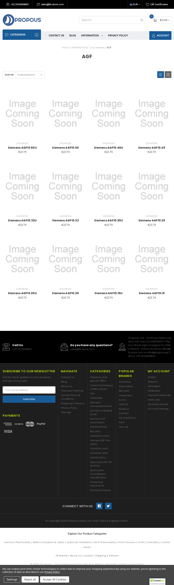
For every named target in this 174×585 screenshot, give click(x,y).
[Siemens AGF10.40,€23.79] (152, 113)
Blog (72, 35)
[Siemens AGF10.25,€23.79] (152, 186)
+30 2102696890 (17, 4)
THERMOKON (98, 426)
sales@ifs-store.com (50, 4)
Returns (152, 381)
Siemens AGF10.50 (65, 148)
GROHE (123, 404)
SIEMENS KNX (99, 448)
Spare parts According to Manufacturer (98, 474)
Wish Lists (154, 399)
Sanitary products (100, 490)
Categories (21, 35)
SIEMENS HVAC (100, 435)
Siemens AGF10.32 (65, 220)
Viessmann (125, 395)
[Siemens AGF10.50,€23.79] (65, 113)
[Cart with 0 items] (165, 20)
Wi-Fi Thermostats (105, 542)
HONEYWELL (98, 457)
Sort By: (9, 74)
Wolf (121, 422)
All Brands (61, 555)
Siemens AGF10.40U (108, 148)
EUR (135, 4)
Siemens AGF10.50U (22, 148)
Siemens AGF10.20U (22, 293)
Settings (12, 579)
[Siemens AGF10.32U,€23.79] (22, 186)
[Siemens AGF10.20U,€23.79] (22, 259)
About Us (75, 555)
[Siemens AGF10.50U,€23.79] (22, 113)
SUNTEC (124, 413)
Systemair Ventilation (79, 542)
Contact (88, 555)
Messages (154, 386)
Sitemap (66, 412)
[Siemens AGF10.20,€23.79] (65, 259)
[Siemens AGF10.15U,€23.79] (108, 259)
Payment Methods (72, 390)
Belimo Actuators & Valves (48, 542)
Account (160, 35)
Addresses (154, 390)
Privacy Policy (118, 35)
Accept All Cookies (54, 579)
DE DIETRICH (127, 417)
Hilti (92, 393)
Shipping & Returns (72, 403)
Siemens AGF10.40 (151, 148)
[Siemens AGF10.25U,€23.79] (108, 186)
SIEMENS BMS (99, 453)
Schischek (96, 397)
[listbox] (30, 74)
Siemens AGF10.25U (108, 220)
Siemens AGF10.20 (65, 293)
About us (66, 386)
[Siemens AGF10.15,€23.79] (152, 259)
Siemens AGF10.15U (109, 293)
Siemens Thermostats (17, 542)
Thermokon (126, 386)
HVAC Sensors (126, 542)
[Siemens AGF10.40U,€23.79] (108, 113)
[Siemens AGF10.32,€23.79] (65, 186)
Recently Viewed (158, 404)
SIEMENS (125, 381)
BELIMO (95, 431)
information (92, 35)
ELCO (122, 399)
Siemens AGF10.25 (151, 220)
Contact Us (56, 35)
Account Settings (158, 408)
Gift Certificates (157, 4)
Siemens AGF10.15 (152, 293)
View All (123, 426)
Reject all (30, 579)
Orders (152, 377)
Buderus (124, 408)
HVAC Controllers (148, 542)
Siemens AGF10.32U (22, 220)
